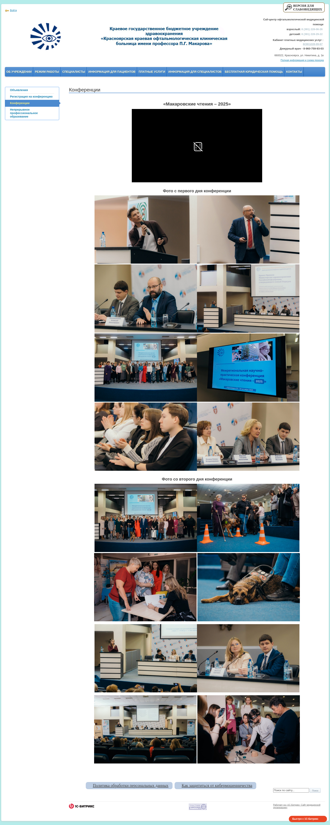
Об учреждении (19, 71)
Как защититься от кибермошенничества (217, 785)
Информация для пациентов (111, 71)
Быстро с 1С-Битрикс (305, 818)
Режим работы (47, 71)
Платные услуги (152, 71)
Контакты (294, 71)
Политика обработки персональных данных (130, 785)
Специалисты (73, 71)
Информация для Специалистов (195, 71)
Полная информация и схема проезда (302, 60)
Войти (13, 10)
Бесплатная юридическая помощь (254, 71)
